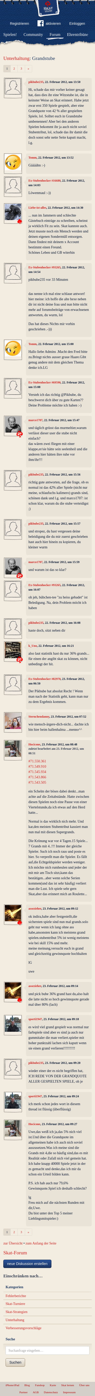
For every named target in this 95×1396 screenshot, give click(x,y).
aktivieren (49, 24)
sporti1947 (35, 1019)
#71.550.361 (37, 761)
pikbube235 (35, 82)
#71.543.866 (37, 777)
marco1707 (35, 420)
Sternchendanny (38, 716)
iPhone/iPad (12, 1385)
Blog (27, 1385)
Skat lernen (67, 1385)
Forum (55, 34)
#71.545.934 (37, 772)
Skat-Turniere (15, 1304)
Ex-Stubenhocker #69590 (44, 382)
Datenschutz (51, 1392)
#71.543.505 (37, 782)
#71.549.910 (37, 766)
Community (33, 34)
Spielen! (10, 34)
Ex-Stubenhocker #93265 (44, 267)
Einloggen (77, 24)
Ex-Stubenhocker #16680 (44, 180)
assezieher (34, 908)
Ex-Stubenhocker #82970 (44, 679)
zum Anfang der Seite (41, 1243)
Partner (24, 1392)
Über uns (84, 1385)
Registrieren (19, 24)
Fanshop (40, 1385)
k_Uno (32, 646)
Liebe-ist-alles (37, 207)
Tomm (32, 157)
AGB (36, 1392)
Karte (53, 1385)
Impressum (69, 1392)
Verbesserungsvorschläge (24, 1328)
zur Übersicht (13, 1243)
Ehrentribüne (77, 34)
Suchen (15, 1362)
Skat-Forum (15, 1252)
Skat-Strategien (16, 1312)
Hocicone (34, 744)
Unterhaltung (16, 58)
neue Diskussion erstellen (27, 1264)
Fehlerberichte (16, 1296)
